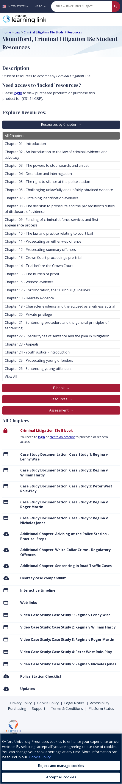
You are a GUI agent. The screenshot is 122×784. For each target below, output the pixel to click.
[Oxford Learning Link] (34, 19)
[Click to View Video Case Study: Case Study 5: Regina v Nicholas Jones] (5, 664)
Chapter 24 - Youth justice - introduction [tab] (37, 352)
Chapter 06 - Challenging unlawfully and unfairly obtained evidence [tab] (59, 189)
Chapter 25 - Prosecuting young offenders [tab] (39, 360)
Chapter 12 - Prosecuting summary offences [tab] (40, 249)
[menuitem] (61, 457)
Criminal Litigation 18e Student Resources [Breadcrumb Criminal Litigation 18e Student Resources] (53, 32)
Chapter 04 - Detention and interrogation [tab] (38, 173)
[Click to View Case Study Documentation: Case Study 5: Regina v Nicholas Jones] (5, 518)
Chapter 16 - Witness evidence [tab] (29, 282)
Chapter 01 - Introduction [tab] (25, 143)
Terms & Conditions (67, 708)
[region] (61, 759)
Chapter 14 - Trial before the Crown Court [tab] (39, 265)
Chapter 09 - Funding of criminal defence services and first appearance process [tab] (51, 222)
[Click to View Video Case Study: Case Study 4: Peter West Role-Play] (5, 652)
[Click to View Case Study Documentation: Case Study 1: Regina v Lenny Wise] (5, 454)
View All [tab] (11, 376)
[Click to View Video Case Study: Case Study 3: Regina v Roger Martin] (5, 639)
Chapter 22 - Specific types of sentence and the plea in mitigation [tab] (57, 336)
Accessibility (99, 703)
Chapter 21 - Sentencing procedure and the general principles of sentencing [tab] (57, 325)
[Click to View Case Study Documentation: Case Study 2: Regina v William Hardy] (5, 470)
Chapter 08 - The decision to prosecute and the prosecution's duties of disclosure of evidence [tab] (60, 209)
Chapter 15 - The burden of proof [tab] (32, 274)
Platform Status (101, 708)
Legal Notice (74, 703)
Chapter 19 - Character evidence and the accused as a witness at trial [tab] (60, 306)
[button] (16, 6)
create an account (62, 437)
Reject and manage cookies (61, 765)
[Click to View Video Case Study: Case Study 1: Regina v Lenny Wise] (5, 615)
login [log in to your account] (18, 93)
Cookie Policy (48, 703)
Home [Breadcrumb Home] (6, 32)
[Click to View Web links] (5, 602)
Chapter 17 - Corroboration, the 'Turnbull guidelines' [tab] (48, 290)
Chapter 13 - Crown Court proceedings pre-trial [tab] (43, 257)
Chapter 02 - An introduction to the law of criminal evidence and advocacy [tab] (56, 154)
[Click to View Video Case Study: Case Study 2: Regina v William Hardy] (5, 627)
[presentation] (61, 437)
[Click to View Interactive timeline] (5, 590)
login (41, 437)
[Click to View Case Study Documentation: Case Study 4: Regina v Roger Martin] (5, 502)
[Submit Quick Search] (116, 6)
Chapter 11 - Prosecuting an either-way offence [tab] (43, 241)
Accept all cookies (61, 777)
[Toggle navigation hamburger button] (116, 19)
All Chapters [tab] (14, 135)
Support (38, 708)
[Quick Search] (81, 6)
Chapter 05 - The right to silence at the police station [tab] (47, 181)
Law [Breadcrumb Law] (17, 32)
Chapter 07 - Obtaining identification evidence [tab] (41, 198)
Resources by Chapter (59, 124)
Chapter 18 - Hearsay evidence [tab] (29, 298)
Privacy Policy (21, 703)
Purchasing (17, 708)
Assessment (59, 410)
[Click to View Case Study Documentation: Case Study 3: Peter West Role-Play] (5, 486)
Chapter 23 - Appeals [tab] (22, 344)
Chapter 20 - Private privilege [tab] (28, 314)
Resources (59, 399)
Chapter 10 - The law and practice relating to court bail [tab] (49, 233)
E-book (59, 387)
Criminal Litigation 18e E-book (46, 430)
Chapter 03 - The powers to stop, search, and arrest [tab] (47, 165)
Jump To (39, 6)
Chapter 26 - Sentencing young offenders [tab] (38, 368)
